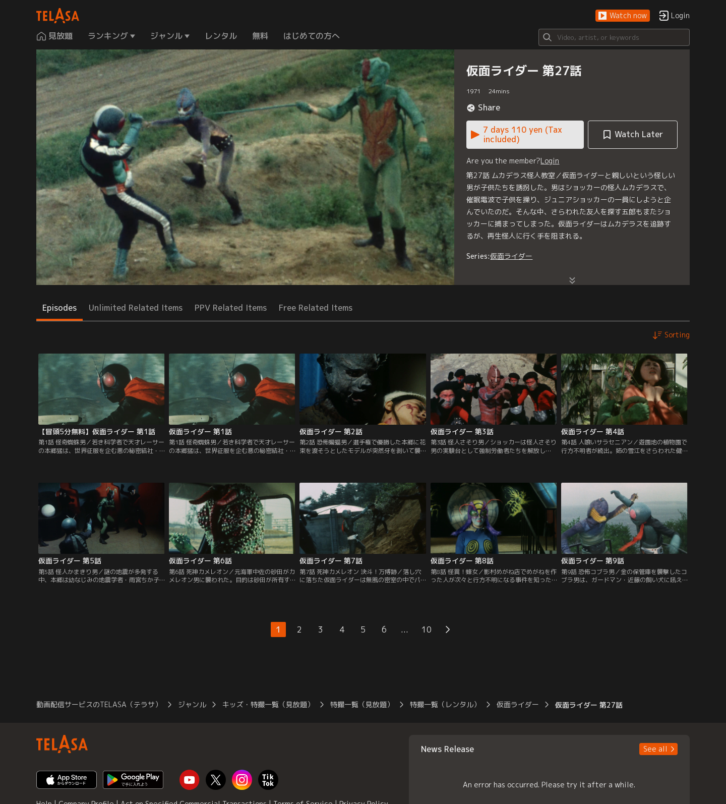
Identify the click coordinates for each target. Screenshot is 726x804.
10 (426, 629)
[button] (622, 16)
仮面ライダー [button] (518, 704)
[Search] (614, 37)
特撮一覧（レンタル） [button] (445, 704)
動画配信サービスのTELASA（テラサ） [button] (99, 704)
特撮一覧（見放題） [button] (362, 704)
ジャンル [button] (192, 704)
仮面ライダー (511, 256)
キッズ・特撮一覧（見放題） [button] (268, 704)
